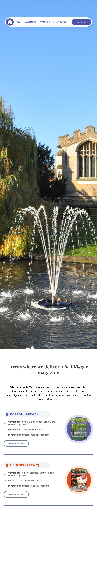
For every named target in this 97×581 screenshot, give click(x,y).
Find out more (14, 443)
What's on (45, 22)
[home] (10, 22)
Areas (19, 22)
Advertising (30, 22)
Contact (81, 22)
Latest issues (59, 22)
